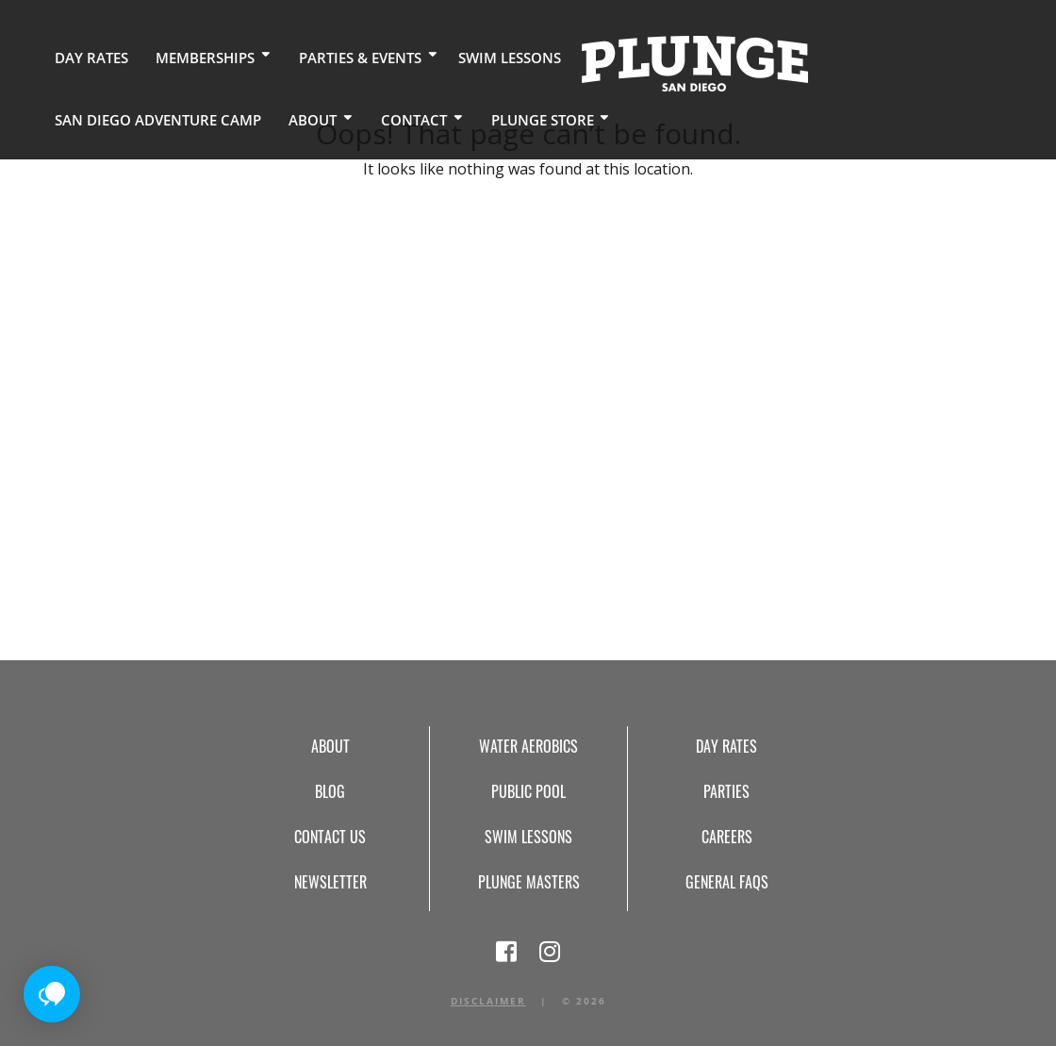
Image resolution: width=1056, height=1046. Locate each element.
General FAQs (726, 882)
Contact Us (330, 836)
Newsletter (330, 882)
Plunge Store (303, 117)
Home (668, 62)
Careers (726, 836)
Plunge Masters (529, 882)
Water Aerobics (528, 746)
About (83, 117)
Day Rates (87, 56)
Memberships (194, 56)
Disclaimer (488, 1000)
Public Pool (528, 791)
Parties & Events (344, 56)
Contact (179, 117)
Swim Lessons (486, 56)
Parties (726, 791)
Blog (330, 791)
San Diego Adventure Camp (898, 56)
